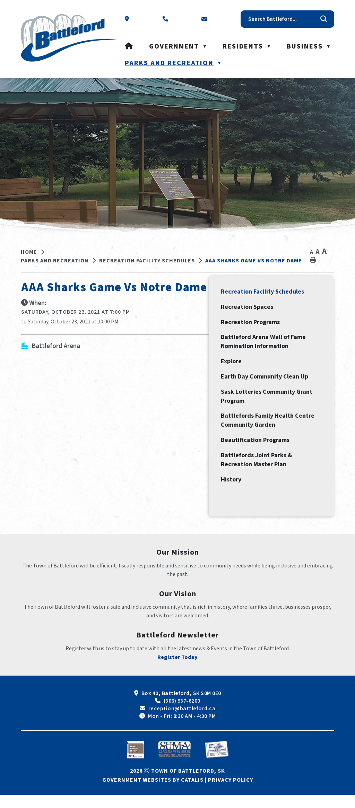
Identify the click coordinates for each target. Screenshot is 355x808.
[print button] (313, 260)
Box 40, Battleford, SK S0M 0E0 (181, 706)
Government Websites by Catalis (153, 793)
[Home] (129, 46)
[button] (323, 19)
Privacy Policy (230, 793)
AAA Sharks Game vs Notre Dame (253, 260)
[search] (282, 19)
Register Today (177, 670)
